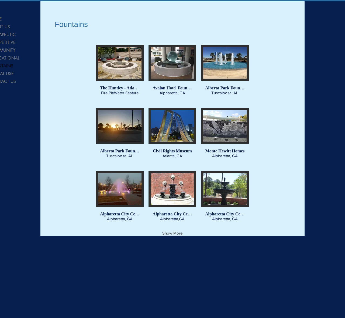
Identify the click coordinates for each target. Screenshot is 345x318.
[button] (120, 74)
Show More (172, 233)
